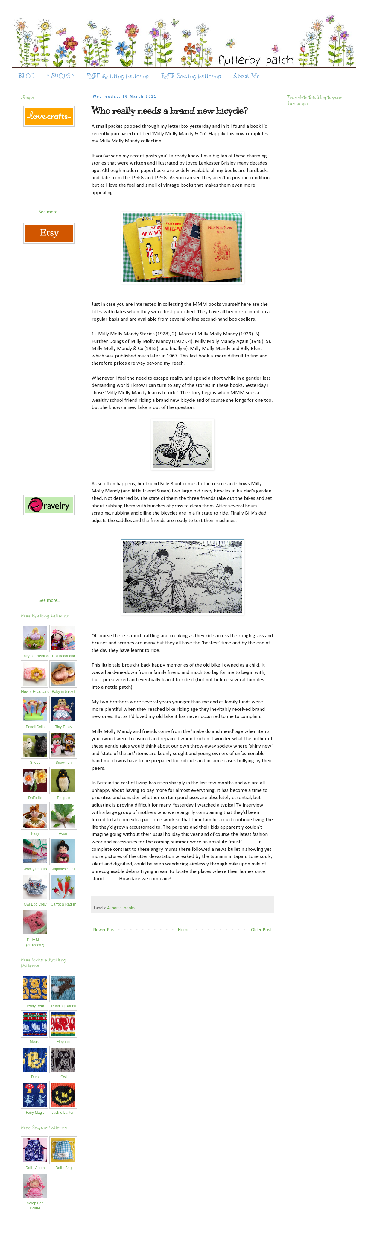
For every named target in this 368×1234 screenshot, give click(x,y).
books (129, 908)
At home (114, 908)
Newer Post (104, 930)
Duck (34, 1074)
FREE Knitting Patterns (118, 76)
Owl (63, 1074)
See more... (49, 212)
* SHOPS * (60, 76)
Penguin (63, 795)
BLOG (26, 76)
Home (184, 930)
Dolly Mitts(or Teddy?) (34, 940)
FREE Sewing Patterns (191, 76)
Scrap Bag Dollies (34, 1203)
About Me (246, 76)
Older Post (261, 930)
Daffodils (34, 795)
